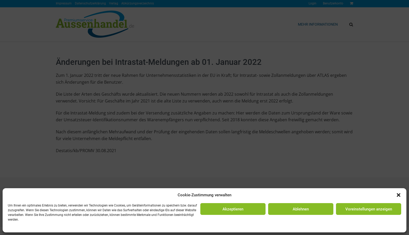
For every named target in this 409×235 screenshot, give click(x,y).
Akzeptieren (232, 209)
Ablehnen (301, 209)
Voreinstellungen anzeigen (368, 209)
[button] (398, 195)
